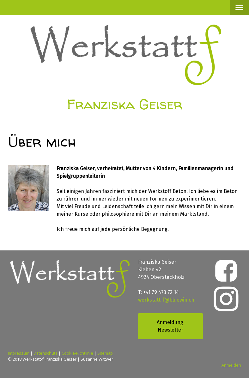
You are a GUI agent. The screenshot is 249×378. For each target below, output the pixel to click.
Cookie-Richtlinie (77, 353)
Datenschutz (45, 353)
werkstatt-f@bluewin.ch (166, 300)
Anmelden (231, 365)
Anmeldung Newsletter (171, 326)
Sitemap (105, 353)
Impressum (18, 353)
